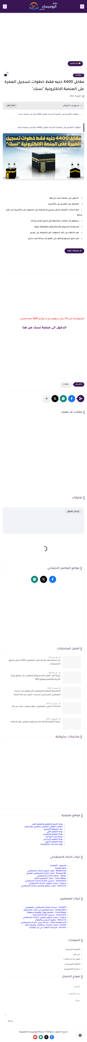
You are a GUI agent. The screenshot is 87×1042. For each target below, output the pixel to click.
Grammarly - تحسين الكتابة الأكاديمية (49, 915)
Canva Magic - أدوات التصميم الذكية (50, 878)
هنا (50, 198)
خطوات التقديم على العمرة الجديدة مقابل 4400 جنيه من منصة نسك (48, 114)
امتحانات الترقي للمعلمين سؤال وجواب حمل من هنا (36, 706)
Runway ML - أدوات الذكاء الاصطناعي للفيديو (46, 873)
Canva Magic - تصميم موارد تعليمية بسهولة (46, 913)
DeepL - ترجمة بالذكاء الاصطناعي (51, 876)
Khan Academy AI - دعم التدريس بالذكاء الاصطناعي (43, 923)
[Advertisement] (43, 38)
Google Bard (60, 868)
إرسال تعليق (73, 511)
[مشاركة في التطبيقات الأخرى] (46, 398)
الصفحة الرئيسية (72, 949)
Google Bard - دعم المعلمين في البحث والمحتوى (44, 910)
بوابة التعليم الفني (55, 832)
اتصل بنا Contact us (72, 959)
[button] (71, 398)
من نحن (76, 954)
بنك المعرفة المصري (53, 829)
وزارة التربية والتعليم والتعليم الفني (47, 824)
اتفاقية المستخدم (72, 964)
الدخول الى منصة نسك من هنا (43, 328)
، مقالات (78, 75)
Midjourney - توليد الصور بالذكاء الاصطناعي (46, 871)
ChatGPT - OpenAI (58, 866)
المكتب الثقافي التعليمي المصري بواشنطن (43, 827)
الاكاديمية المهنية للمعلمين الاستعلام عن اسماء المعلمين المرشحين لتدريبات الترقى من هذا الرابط (37, 693)
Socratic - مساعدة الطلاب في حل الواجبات (47, 928)
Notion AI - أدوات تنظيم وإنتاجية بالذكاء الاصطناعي (43, 886)
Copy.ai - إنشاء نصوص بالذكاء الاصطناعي (47, 883)
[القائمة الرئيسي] (82, 6)
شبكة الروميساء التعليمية (31, 1032)
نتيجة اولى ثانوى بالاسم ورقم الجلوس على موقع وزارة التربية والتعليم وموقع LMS (35, 678)
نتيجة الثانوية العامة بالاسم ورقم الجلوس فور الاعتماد (35, 722)
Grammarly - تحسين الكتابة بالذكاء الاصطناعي (45, 881)
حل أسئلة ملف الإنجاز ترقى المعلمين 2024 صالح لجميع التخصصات (34, 662)
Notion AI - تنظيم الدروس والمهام (50, 920)
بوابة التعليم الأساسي (53, 839)
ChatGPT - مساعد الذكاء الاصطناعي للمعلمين (45, 907)
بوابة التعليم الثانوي (54, 842)
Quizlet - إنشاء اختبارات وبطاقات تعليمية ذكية (45, 925)
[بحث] (5, 6)
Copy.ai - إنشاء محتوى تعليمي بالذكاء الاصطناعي (44, 918)
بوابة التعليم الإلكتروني (53, 834)
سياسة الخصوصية (72, 969)
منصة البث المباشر (54, 837)
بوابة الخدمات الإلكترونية (52, 844)
